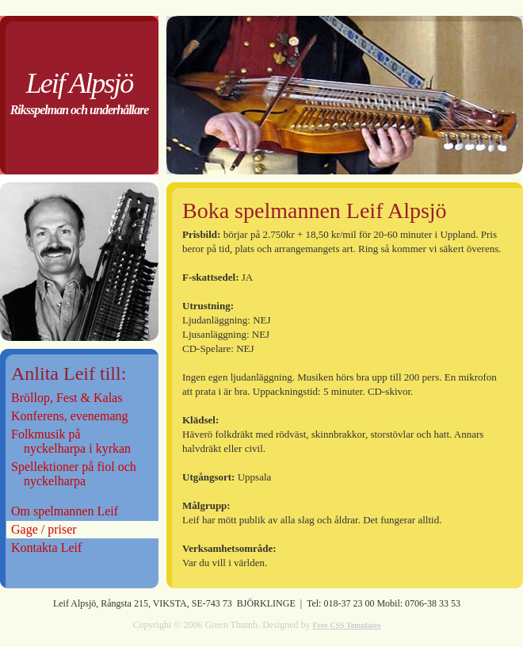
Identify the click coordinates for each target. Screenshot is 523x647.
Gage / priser (44, 529)
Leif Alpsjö (79, 83)
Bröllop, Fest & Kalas (68, 397)
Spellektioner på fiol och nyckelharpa (73, 474)
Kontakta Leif (46, 547)
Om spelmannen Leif (64, 511)
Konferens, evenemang (69, 416)
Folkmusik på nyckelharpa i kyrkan (71, 441)
